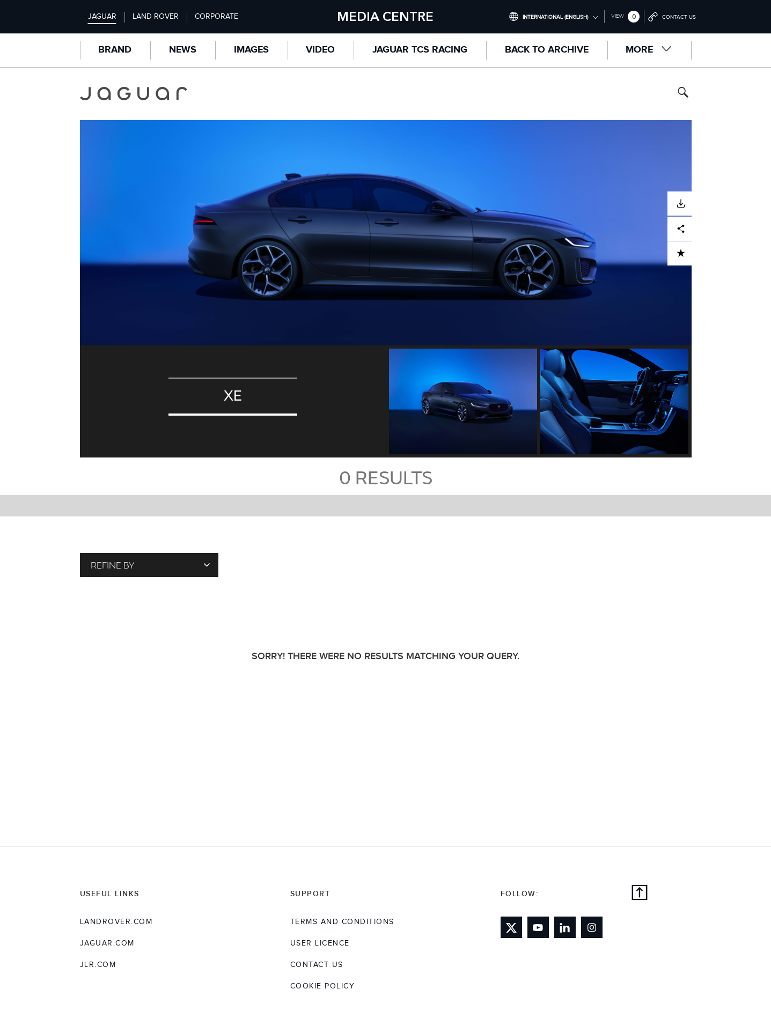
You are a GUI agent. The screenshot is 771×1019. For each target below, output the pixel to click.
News (182, 50)
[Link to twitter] (511, 927)
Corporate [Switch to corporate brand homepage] (216, 16)
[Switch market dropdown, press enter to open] (554, 16)
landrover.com (116, 922)
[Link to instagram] (592, 927)
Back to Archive (547, 50)
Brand (114, 50)
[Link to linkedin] (565, 927)
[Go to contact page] (672, 16)
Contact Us (316, 965)
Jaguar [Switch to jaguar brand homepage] (102, 16)
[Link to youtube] (538, 927)
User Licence (320, 943)
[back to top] (640, 894)
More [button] (649, 49)
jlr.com (98, 965)
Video (320, 50)
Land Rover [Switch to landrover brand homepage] (156, 16)
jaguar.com (107, 943)
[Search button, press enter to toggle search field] (683, 93)
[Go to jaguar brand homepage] (141, 93)
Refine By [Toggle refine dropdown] (150, 565)
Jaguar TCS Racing (419, 50)
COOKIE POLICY (322, 986)
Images (251, 50)
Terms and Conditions (342, 922)
